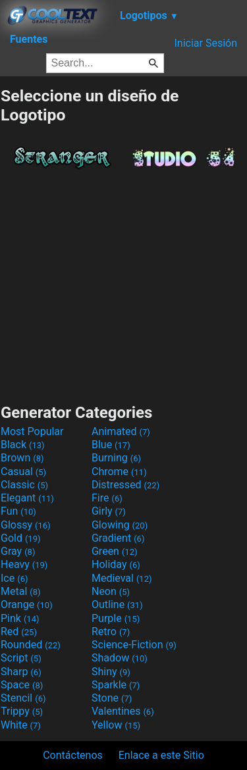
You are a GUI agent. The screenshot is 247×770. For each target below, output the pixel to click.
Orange (27, 604)
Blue (111, 444)
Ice (14, 578)
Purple (116, 618)
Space (22, 685)
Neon (111, 591)
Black (23, 444)
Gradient (118, 538)
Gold (21, 538)
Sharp (21, 671)
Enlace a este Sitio (161, 755)
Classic (24, 484)
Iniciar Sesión (205, 43)
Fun (18, 511)
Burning (116, 457)
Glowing (120, 525)
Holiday (116, 564)
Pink (20, 618)
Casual (23, 471)
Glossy (26, 525)
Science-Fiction (134, 644)
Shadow (120, 658)
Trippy (22, 711)
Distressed (125, 484)
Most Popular (32, 431)
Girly (109, 511)
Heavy (24, 564)
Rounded (31, 644)
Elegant (27, 498)
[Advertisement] (123, 283)
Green (115, 551)
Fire (107, 498)
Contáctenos (73, 755)
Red (19, 631)
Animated (121, 431)
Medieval (122, 578)
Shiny (111, 671)
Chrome (119, 471)
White (21, 725)
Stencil (23, 698)
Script (21, 658)
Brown (22, 457)
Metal (21, 591)
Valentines (123, 711)
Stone (112, 698)
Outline (117, 604)
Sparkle (116, 685)
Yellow (116, 725)
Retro (111, 631)
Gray (18, 551)
